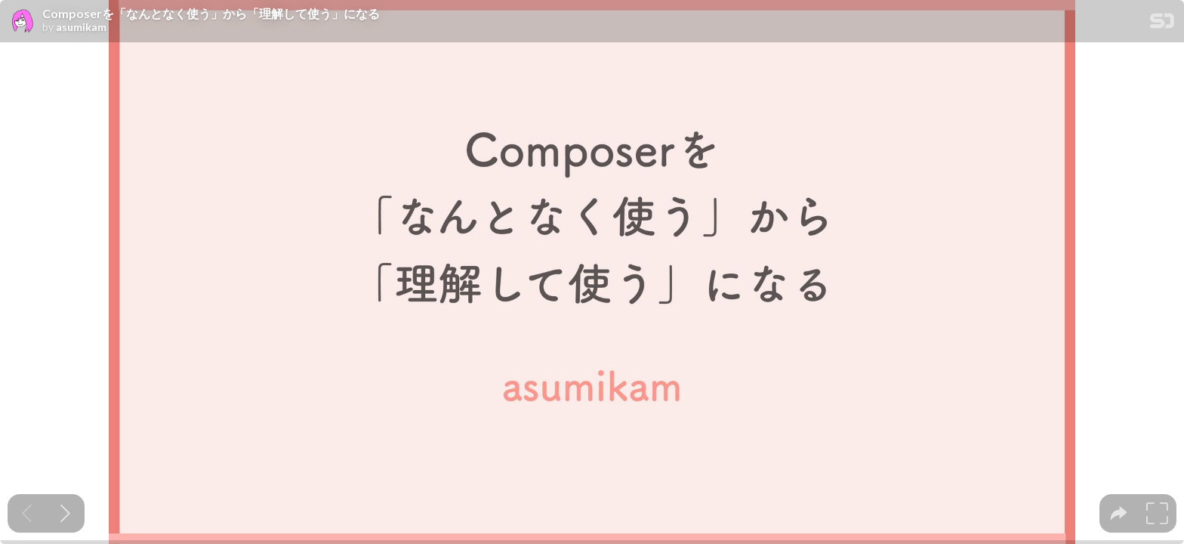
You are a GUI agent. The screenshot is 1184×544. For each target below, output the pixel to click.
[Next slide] (65, 513)
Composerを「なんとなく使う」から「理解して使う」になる (211, 14)
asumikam (81, 27)
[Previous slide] (27, 513)
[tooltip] (1119, 513)
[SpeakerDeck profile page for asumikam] (21, 22)
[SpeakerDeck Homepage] (1162, 24)
